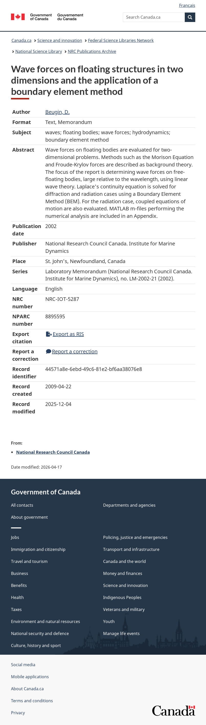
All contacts (22, 505)
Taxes (16, 609)
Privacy (18, 713)
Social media (23, 664)
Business (19, 573)
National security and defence (40, 633)
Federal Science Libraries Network (121, 40)
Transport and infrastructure (131, 549)
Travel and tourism (29, 561)
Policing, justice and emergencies (135, 537)
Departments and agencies (129, 505)
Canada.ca (21, 40)
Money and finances (122, 573)
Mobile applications (30, 676)
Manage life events (121, 633)
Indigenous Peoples (122, 597)
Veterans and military (124, 609)
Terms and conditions (32, 701)
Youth (109, 621)
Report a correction (71, 351)
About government (29, 517)
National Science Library (38, 51)
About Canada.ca (27, 689)
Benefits (19, 585)
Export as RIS (65, 334)
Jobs (15, 537)
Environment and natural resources (45, 621)
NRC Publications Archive (92, 51)
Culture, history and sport (36, 645)
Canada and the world (124, 561)
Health (17, 597)
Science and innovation (59, 40)
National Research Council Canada (53, 452)
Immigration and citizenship (38, 549)
